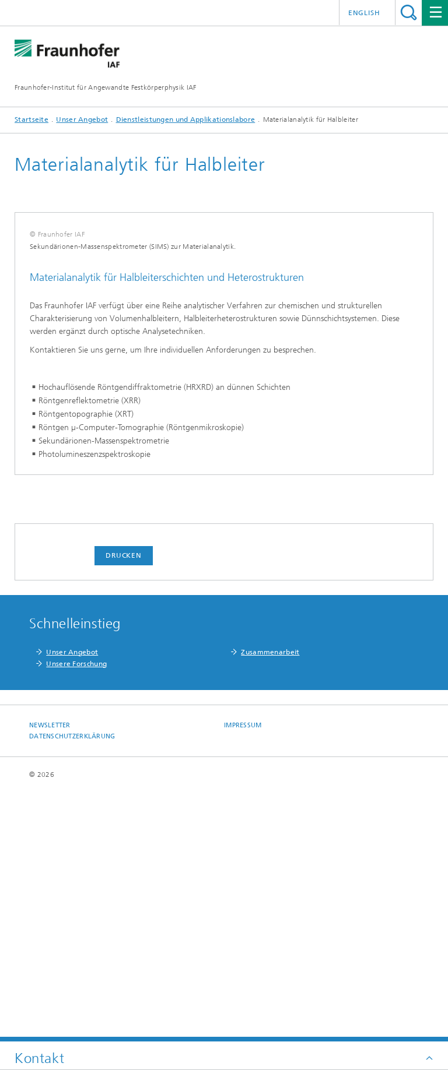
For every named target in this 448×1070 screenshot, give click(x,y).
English (364, 13)
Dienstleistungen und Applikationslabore (186, 119)
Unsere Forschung (76, 913)
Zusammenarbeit (270, 901)
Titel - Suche (409, 12)
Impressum (242, 974)
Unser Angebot (82, 119)
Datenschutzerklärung (72, 985)
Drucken (124, 804)
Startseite (31, 119)
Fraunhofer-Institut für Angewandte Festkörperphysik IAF (106, 87)
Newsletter (50, 974)
